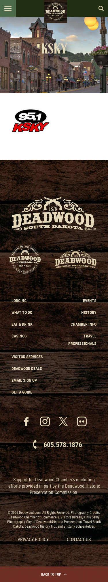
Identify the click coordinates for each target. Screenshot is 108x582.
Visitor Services (27, 356)
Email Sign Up (24, 380)
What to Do (22, 312)
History (88, 312)
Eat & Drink (22, 324)
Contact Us (79, 539)
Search (98, 8)
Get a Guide (22, 392)
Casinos (19, 336)
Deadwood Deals (27, 368)
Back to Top (54, 574)
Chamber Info (83, 324)
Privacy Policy (33, 539)
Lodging (19, 300)
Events (89, 300)
